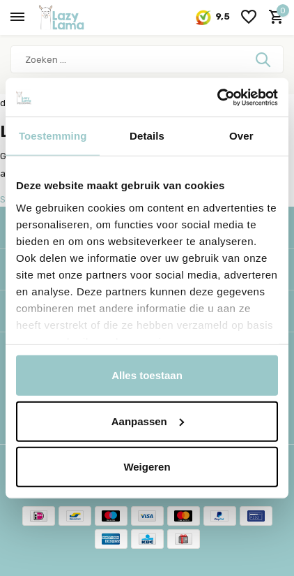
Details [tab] (147, 136)
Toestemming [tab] (53, 136)
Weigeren (146, 467)
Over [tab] (241, 136)
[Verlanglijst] (248, 17)
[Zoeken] (147, 59)
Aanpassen (147, 421)
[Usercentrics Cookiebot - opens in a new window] (217, 97)
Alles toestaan (147, 375)
